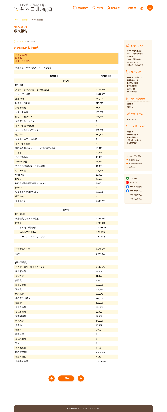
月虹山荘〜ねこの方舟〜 (136, 65)
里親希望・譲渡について (136, 77)
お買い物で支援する (134, 140)
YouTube (133, 182)
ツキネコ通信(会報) (134, 59)
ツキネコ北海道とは (134, 51)
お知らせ (130, 107)
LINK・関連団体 (135, 156)
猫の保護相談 (132, 92)
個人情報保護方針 (135, 163)
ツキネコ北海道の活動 (135, 54)
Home (16, 20)
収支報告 (115, 8)
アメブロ (133, 178)
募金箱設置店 (132, 143)
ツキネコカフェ (132, 62)
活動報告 (130, 104)
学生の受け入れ (134, 160)
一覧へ (66, 378)
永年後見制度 (132, 86)
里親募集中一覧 (132, 80)
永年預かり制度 (132, 83)
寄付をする (131, 132)
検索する (142, 9)
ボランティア (132, 119)
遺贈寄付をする (132, 134)
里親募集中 (83, 8)
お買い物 (132, 8)
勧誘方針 (132, 167)
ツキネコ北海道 (136, 187)
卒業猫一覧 (131, 89)
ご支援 (100, 8)
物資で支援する (132, 137)
